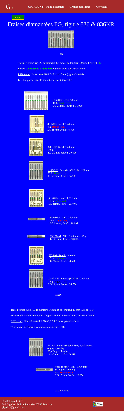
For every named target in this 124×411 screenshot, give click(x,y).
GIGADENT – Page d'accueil (46, 6)
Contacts (101, 6)
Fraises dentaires (80, 6)
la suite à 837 (62, 390)
